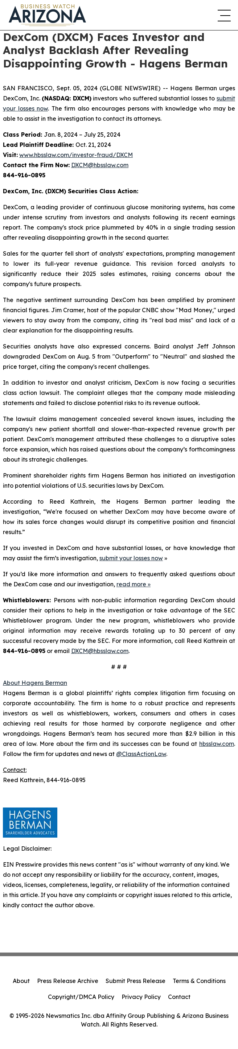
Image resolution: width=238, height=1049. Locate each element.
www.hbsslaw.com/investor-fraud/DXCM (76, 154)
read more (131, 584)
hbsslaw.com (216, 743)
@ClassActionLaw (141, 753)
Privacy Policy (141, 996)
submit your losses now (131, 558)
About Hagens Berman (35, 682)
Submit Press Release (135, 980)
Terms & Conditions (199, 980)
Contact (179, 996)
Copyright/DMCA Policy (81, 996)
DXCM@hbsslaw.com (99, 165)
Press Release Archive (67, 980)
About (21, 980)
